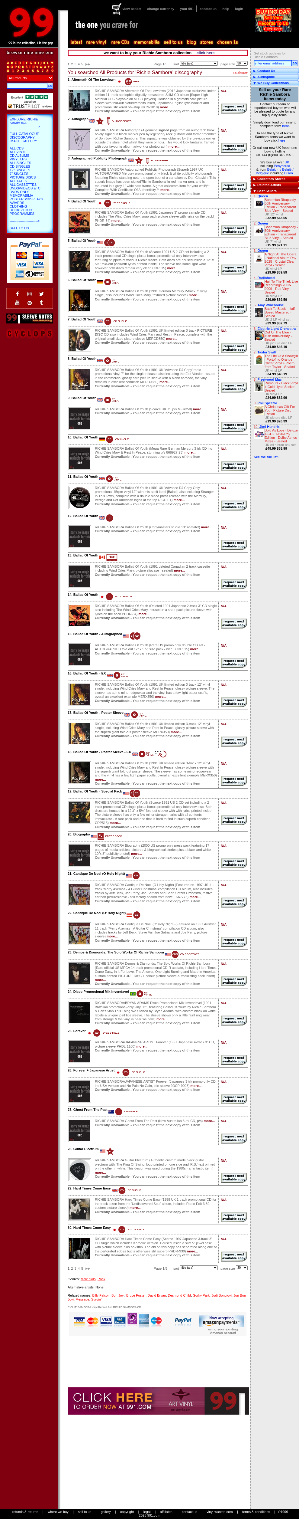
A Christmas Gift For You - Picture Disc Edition (280, 410)
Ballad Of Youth (83, 201)
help (225, 9)
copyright (127, 1512)
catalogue (240, 72)
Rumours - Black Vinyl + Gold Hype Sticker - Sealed (281, 386)
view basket (131, 9)
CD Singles (20, 166)
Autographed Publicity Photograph (99, 158)
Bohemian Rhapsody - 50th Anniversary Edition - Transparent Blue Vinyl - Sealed (281, 205)
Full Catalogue (24, 134)
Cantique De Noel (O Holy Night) (99, 873)
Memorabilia (21, 195)
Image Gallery (23, 141)
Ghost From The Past (90, 1109)
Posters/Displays (26, 199)
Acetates (18, 181)
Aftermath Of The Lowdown (93, 79)
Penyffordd (282, 166)
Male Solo (88, 1279)
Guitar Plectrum (86, 1149)
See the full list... (267, 457)
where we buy (58, 1512)
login (239, 9)
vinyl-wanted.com (220, 1512)
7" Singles (19, 174)
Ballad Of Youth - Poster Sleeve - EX (102, 752)
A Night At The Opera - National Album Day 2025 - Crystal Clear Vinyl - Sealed (281, 259)
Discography (22, 137)
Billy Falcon (100, 1295)
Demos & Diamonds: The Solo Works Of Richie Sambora (118, 952)
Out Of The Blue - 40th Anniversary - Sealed (278, 335)
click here (206, 53)
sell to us (84, 1512)
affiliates (166, 1512)
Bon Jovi (117, 1295)
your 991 (187, 9)
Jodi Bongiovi (221, 1295)
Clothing (18, 206)
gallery (106, 1512)
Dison (288, 173)
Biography (81, 834)
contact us (208, 9)
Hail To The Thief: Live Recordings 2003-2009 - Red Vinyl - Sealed (281, 287)
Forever (79, 1031)
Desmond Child (179, 1295)
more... (165, 107)
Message (82, 1299)
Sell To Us (19, 228)
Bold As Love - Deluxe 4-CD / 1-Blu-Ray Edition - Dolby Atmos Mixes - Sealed (281, 435)
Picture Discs (23, 177)
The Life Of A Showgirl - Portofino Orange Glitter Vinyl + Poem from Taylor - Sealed (281, 361)
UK (287, 162)
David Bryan (156, 1295)
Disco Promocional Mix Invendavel (101, 991)
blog (191, 42)
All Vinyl (18, 152)
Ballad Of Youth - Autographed (97, 634)
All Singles (20, 163)
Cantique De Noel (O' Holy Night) (99, 913)
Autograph (79, 119)
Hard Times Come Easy (92, 1188)
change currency (160, 9)
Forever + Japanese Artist (94, 1070)
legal (147, 1512)
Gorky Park (201, 1295)
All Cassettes (23, 184)
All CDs (17, 148)
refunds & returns (25, 1512)
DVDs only (19, 192)
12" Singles (20, 170)
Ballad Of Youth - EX (89, 673)
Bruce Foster (136, 1295)
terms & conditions (256, 1512)
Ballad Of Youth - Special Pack (97, 791)
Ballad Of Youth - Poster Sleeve (98, 712)
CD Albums (19, 155)
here (285, 126)
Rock (101, 1279)
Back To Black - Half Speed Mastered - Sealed (280, 312)
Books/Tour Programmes (22, 211)
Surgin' (96, 1299)
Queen (262, 196)
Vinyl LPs (18, 159)
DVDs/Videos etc (25, 188)
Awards (17, 203)
